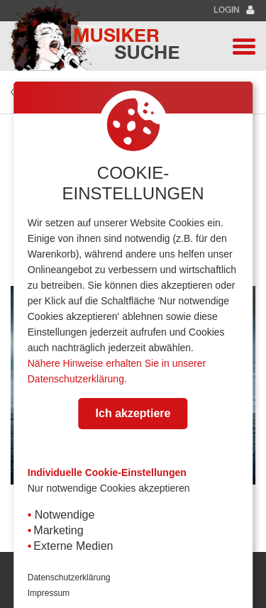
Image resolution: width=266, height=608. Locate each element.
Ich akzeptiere (133, 413)
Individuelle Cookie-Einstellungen (107, 472)
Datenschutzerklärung (69, 577)
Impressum (49, 593)
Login (234, 10)
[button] (244, 46)
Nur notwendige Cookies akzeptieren (109, 488)
